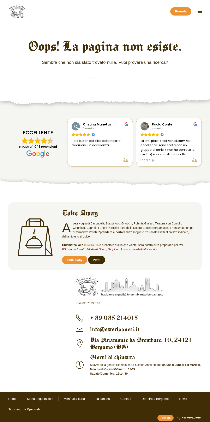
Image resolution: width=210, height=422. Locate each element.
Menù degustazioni (40, 398)
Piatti (97, 260)
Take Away (75, 260)
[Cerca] (105, 78)
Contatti (125, 398)
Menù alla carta (74, 398)
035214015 (91, 245)
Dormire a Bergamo (155, 398)
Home (12, 398)
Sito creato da (24, 409)
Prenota (181, 11)
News (183, 398)
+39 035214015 (189, 418)
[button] (200, 11)
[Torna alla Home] (17, 11)
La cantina (103, 398)
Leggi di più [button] (147, 160)
